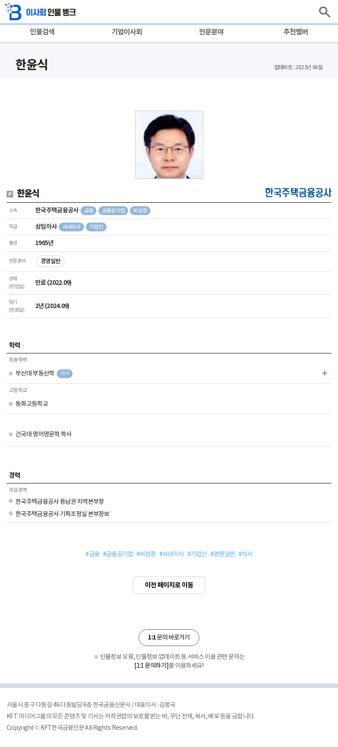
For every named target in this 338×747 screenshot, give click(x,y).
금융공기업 (113, 211)
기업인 (96, 227)
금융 (88, 211)
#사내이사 (171, 554)
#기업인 (197, 554)
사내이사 (71, 227)
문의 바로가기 (169, 637)
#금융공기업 (118, 554)
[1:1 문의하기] (151, 665)
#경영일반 (222, 554)
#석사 (246, 554)
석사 (64, 373)
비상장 (140, 211)
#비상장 (146, 554)
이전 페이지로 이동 (169, 585)
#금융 (92, 554)
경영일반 (50, 261)
